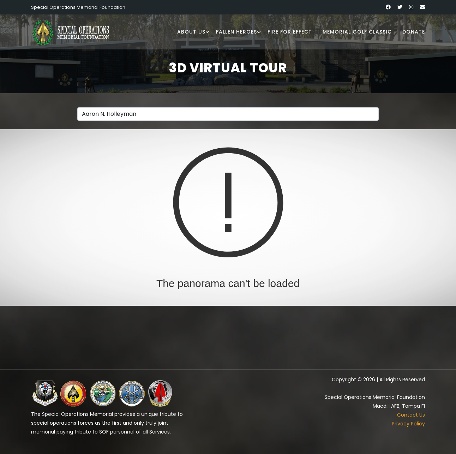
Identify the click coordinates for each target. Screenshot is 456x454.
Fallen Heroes (236, 31)
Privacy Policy (408, 423)
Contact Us (411, 414)
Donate (413, 31)
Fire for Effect (290, 31)
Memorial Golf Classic (357, 31)
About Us (191, 31)
